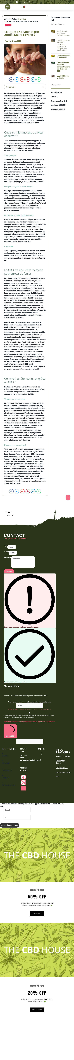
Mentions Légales (63, 756)
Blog (58, 776)
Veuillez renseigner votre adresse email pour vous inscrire (29, 702)
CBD (53, 97)
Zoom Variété (56, 109)
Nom (5, 546)
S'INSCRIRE (10, 731)
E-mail (6, 552)
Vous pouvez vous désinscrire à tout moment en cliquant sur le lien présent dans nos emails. (29, 721)
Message (7, 557)
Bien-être (22, 19)
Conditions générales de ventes (61, 761)
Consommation (57, 101)
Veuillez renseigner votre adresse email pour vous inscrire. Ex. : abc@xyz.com (29, 709)
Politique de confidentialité (62, 768)
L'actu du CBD (56, 105)
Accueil (7, 19)
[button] (21, 6)
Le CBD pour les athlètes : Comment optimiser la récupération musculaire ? (63, 45)
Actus (14, 19)
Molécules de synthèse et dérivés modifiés (63, 33)
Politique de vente (63, 773)
